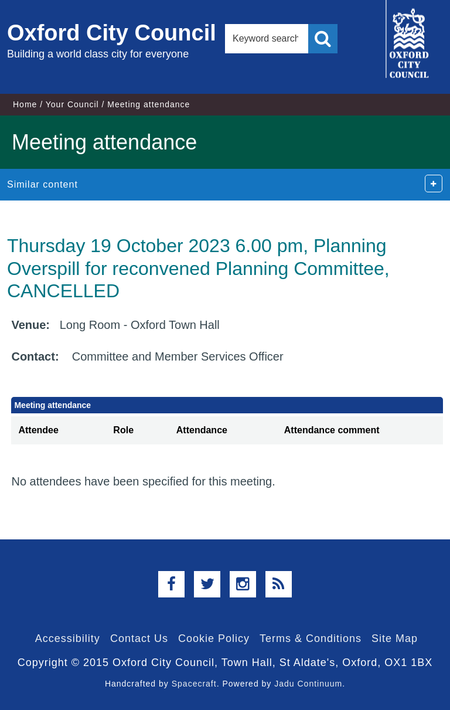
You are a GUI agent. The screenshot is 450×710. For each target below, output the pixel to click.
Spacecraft (194, 683)
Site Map (394, 638)
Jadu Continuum (308, 683)
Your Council (72, 104)
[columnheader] (58, 430)
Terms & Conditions (311, 638)
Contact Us (139, 638)
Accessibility (67, 638)
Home (25, 104)
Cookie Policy (214, 638)
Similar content (42, 184)
